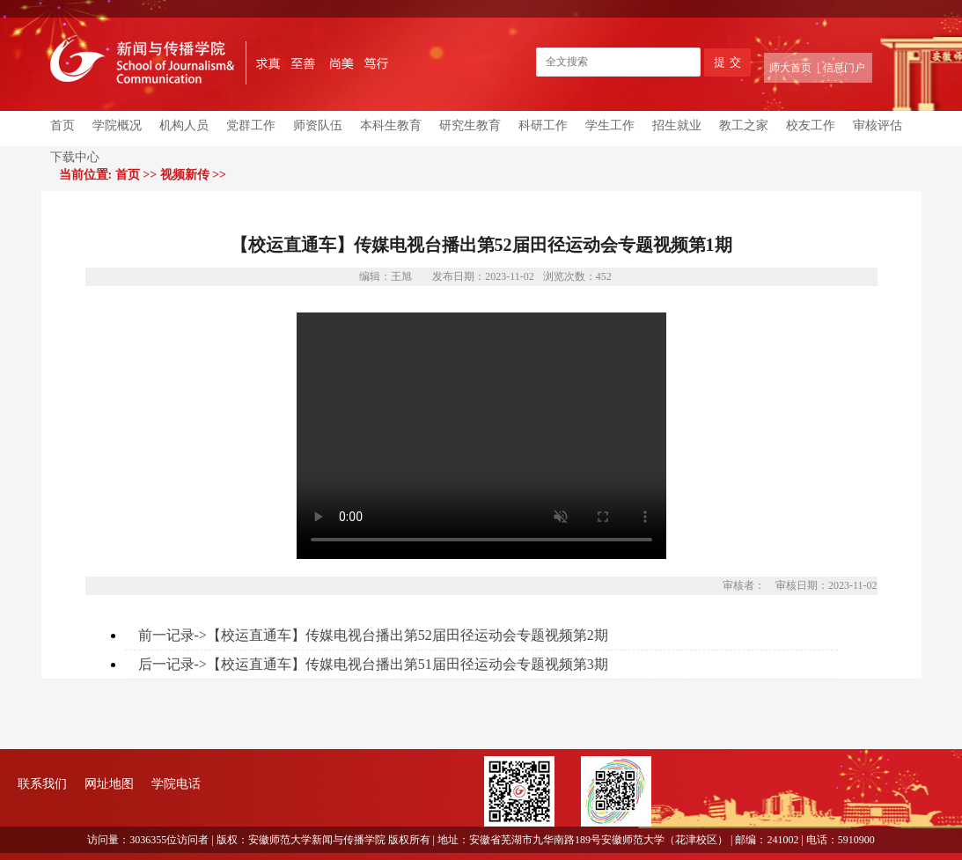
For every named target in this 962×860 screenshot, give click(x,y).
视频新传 (184, 174)
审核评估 (877, 125)
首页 (62, 125)
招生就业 (676, 125)
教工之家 (743, 125)
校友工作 (810, 125)
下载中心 (74, 157)
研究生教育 (470, 125)
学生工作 (610, 125)
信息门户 (844, 68)
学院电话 (176, 783)
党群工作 (250, 125)
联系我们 (42, 783)
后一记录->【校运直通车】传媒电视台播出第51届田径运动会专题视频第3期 (373, 664)
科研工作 (543, 125)
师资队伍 (317, 125)
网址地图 (109, 783)
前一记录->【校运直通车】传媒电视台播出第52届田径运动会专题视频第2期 (373, 635)
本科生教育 (391, 125)
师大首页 (790, 68)
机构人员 (184, 125)
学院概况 (117, 125)
